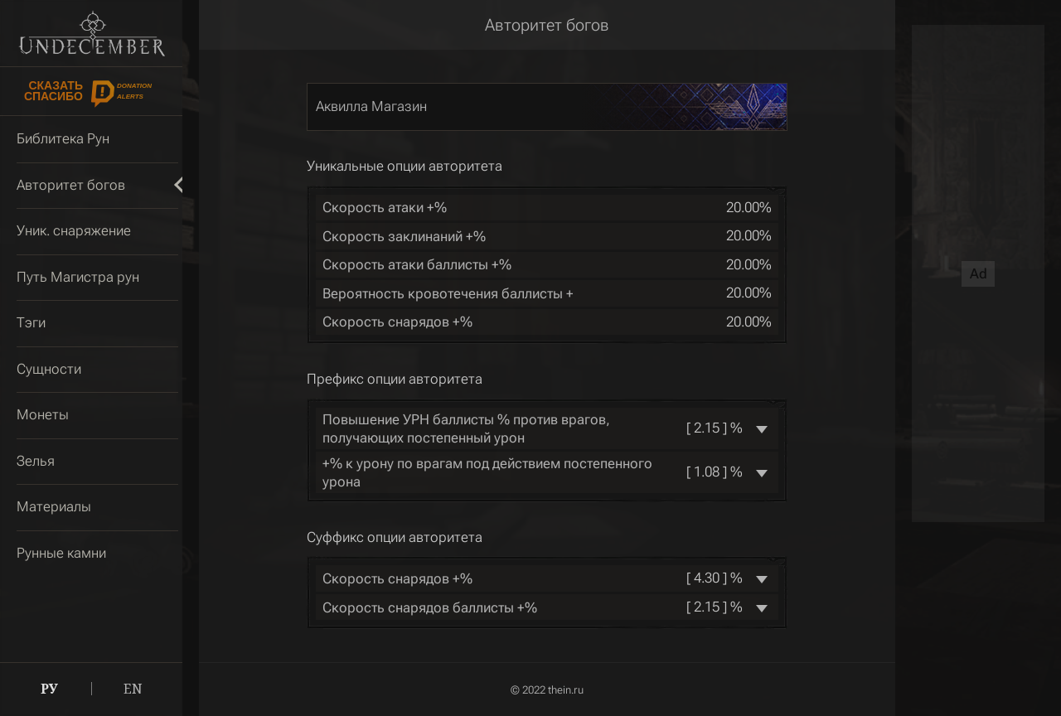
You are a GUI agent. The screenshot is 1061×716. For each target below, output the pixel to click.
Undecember (91, 33)
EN (133, 689)
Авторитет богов (547, 25)
